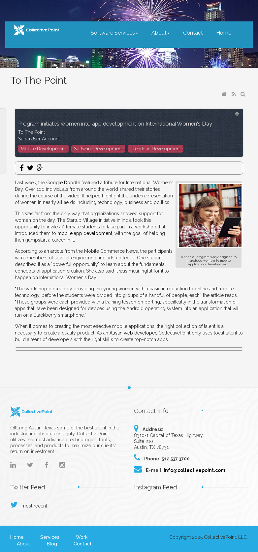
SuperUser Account (39, 138)
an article (53, 251)
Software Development (98, 148)
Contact (193, 33)
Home (223, 33)
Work (81, 537)
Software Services (114, 33)
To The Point (31, 132)
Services (49, 537)
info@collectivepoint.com (194, 470)
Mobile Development (43, 148)
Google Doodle (63, 182)
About (160, 33)
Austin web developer (133, 332)
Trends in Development (156, 148)
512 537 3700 (176, 458)
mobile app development (84, 233)
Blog (52, 543)
